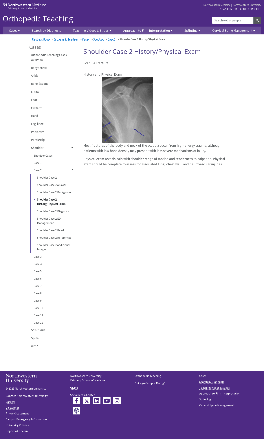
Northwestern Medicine (217, 5)
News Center (228, 9)
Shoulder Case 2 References (54, 237)
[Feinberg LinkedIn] (96, 400)
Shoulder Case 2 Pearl (50, 230)
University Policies (17, 425)
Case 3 (38, 256)
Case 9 (38, 300)
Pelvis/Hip (38, 140)
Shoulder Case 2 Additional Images (53, 247)
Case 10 (38, 308)
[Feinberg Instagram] (117, 400)
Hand (34, 116)
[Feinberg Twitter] (86, 400)
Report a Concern (17, 431)
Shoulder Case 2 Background (54, 192)
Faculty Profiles (250, 9)
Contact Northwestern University (27, 396)
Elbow (35, 92)
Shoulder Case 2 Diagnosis (53, 211)
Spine (35, 338)
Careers (10, 401)
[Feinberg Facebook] (76, 400)
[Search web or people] (233, 20)
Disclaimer (12, 407)
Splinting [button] (191, 30)
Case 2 (111, 39)
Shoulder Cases (43, 155)
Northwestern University (246, 5)
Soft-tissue (38, 330)
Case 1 (38, 163)
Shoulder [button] (37, 148)
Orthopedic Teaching (38, 19)
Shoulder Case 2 (47, 177)
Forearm (36, 108)
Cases (85, 39)
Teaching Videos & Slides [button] (91, 30)
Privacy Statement (17, 413)
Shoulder (98, 39)
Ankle (34, 76)
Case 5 (38, 271)
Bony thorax (39, 68)
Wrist (34, 346)
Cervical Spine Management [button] (232, 30)
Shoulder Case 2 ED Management (49, 221)
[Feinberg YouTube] (107, 400)
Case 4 (38, 264)
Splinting (205, 399)
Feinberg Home (41, 39)
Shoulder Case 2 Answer (51, 185)
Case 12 (38, 322)
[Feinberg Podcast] (76, 410)
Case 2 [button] (38, 170)
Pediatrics (37, 132)
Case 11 (38, 315)
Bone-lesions (39, 84)
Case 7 (38, 286)
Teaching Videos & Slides (214, 387)
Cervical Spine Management (216, 405)
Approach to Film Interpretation (219, 393)
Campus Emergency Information (26, 419)
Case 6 (38, 278)
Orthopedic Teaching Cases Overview (49, 57)
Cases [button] (13, 30)
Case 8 (38, 293)
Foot (34, 100)
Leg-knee (37, 124)
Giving (74, 387)
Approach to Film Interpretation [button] (146, 30)
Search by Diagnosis (46, 30)
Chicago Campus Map (148, 383)
